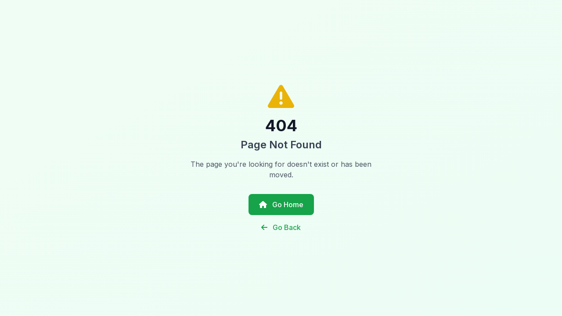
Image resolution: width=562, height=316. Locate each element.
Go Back (281, 227)
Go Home (281, 204)
